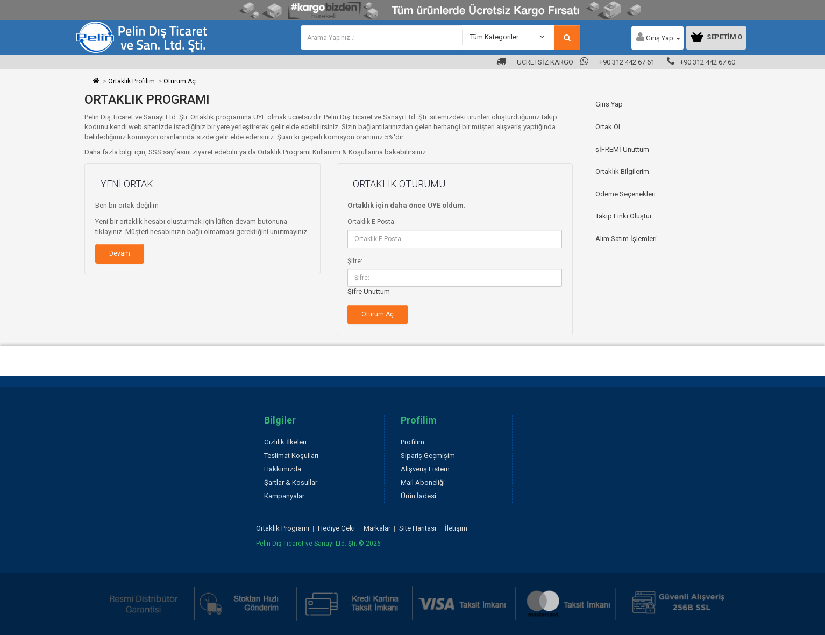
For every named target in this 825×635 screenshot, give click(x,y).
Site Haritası (417, 528)
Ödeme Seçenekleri (625, 194)
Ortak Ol (607, 127)
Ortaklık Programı (282, 528)
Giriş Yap (609, 104)
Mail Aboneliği (423, 482)
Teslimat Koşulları (291, 455)
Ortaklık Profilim (131, 81)
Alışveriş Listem (425, 469)
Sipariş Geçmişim (428, 455)
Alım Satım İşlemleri (626, 239)
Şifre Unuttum (368, 291)
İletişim (456, 528)
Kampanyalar (284, 496)
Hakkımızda (282, 469)
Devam (119, 253)
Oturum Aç (179, 81)
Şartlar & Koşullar (290, 482)
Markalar (377, 528)
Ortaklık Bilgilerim (622, 171)
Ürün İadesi (418, 496)
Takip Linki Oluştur (623, 216)
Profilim (412, 442)
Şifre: (354, 261)
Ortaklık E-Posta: (371, 221)
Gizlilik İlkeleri (285, 442)
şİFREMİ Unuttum (622, 149)
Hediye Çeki (336, 528)
